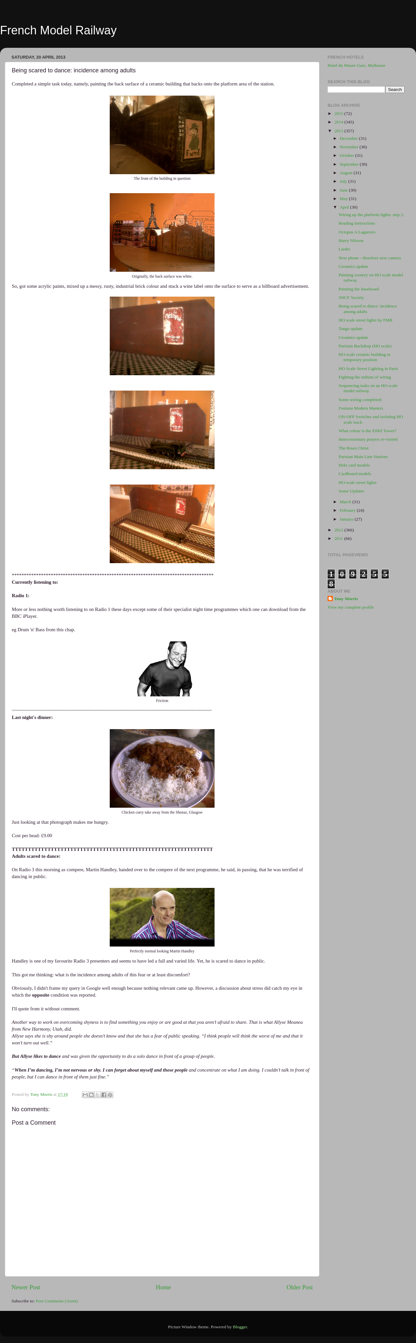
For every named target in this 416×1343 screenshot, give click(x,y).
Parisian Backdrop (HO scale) (365, 345)
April (345, 207)
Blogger (240, 1326)
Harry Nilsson (351, 240)
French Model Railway (58, 30)
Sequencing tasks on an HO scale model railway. (368, 388)
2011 (339, 538)
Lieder (344, 249)
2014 (339, 122)
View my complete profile (351, 607)
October (347, 155)
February (348, 510)
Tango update (351, 328)
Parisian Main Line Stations (363, 456)
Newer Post (25, 1287)
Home (163, 1287)
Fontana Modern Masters (361, 408)
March (346, 501)
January (347, 519)
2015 (339, 113)
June (344, 190)
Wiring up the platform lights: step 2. (371, 214)
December (349, 138)
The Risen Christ (354, 448)
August (346, 172)
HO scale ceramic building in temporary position (364, 357)
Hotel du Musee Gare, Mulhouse (357, 65)
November (349, 146)
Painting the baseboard (359, 288)
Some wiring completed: (360, 399)
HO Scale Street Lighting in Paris (368, 368)
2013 (339, 130)
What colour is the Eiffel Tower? (368, 430)
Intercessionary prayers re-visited (368, 439)
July (344, 181)
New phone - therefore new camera (370, 257)
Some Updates (351, 490)
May (344, 198)
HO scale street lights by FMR (366, 320)
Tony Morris (346, 598)
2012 (339, 529)
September (350, 164)
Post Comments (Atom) (57, 1300)
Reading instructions (357, 223)
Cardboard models (355, 473)
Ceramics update (353, 266)
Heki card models (354, 465)
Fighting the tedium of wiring (365, 377)
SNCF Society (351, 297)
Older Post (300, 1287)
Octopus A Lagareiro (357, 232)
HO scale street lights (358, 482)
